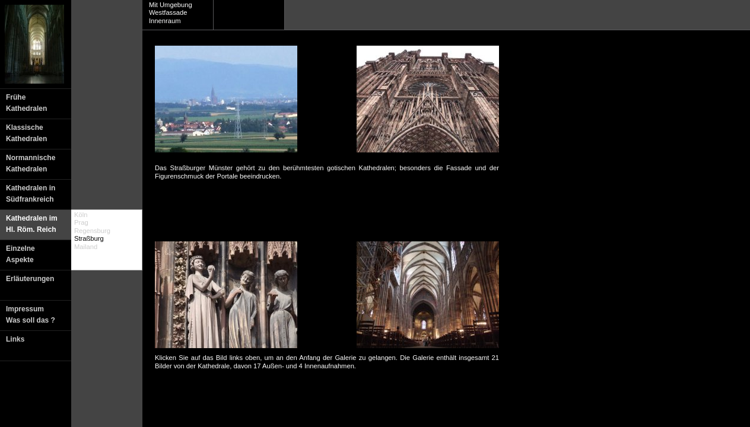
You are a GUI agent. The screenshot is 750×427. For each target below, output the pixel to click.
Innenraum (165, 20)
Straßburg (89, 238)
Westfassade (168, 12)
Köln (80, 214)
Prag (81, 222)
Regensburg (92, 230)
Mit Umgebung (170, 4)
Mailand (85, 246)
